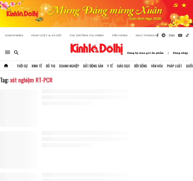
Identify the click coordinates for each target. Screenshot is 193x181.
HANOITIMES (14, 35)
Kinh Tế (37, 65)
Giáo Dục (123, 65)
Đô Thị (50, 65)
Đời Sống (140, 65)
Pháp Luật (174, 65)
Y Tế (110, 65)
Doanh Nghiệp (69, 65)
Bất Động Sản (93, 65)
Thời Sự (22, 65)
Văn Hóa (157, 65)
